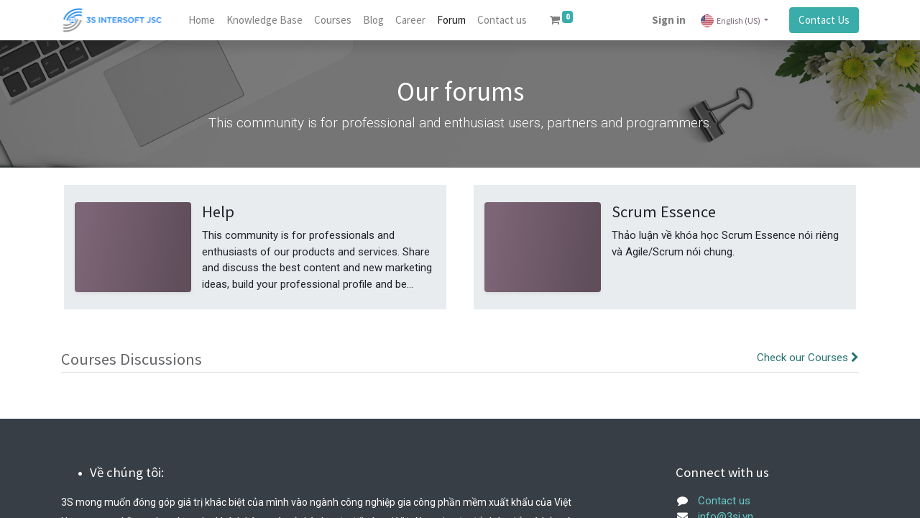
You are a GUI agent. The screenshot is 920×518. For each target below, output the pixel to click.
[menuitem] (202, 20)
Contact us (724, 500)
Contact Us (824, 20)
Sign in (669, 20)
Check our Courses (808, 357)
